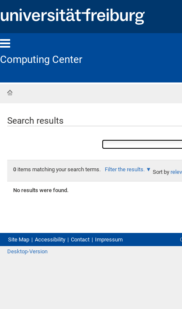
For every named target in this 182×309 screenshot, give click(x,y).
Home (9, 93)
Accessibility (50, 239)
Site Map (18, 239)
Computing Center (41, 59)
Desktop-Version (27, 251)
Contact (80, 239)
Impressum (109, 239)
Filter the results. (125, 169)
